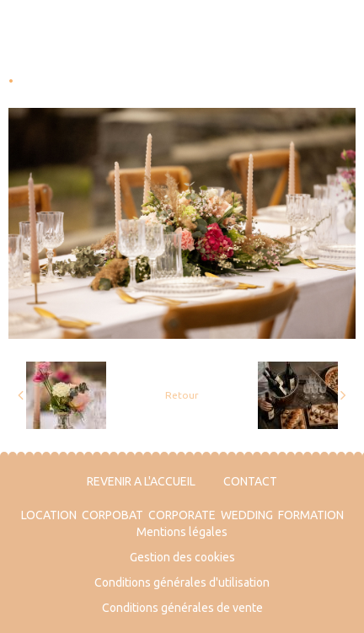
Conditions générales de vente (182, 607)
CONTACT (250, 481)
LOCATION (49, 515)
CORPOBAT (112, 515)
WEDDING (247, 515)
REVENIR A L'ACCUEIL (141, 481)
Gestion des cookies (182, 557)
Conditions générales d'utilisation (182, 582)
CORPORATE (182, 515)
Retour (182, 394)
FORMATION (311, 515)
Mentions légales (182, 532)
